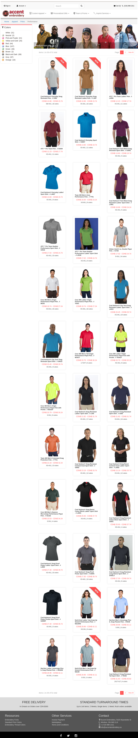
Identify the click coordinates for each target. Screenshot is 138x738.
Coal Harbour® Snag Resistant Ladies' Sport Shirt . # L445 (86, 412)
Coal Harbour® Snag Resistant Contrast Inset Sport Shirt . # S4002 (86, 466)
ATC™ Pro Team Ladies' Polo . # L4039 (120, 97)
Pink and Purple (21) (12, 38)
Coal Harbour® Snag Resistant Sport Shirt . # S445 (120, 412)
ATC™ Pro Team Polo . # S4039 (52, 149)
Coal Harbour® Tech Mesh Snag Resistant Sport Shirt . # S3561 (120, 149)
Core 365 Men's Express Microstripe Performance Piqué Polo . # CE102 (52, 514)
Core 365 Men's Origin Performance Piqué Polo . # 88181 (50, 301)
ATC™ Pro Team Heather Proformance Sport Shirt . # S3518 (50, 248)
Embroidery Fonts (12, 720)
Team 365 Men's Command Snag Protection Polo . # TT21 (52, 459)
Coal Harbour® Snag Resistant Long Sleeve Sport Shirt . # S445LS (120, 574)
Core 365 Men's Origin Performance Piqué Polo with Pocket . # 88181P (51, 407)
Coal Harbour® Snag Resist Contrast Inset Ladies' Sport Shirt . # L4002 (119, 466)
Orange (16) (8, 60)
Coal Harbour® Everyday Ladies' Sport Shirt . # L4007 (52, 193)
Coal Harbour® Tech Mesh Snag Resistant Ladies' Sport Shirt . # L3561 (120, 202)
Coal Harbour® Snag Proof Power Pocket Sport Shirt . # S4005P (51, 619)
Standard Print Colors (13, 722)
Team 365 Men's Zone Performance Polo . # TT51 (84, 196)
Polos (22, 22)
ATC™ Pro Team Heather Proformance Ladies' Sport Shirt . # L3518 (86, 253)
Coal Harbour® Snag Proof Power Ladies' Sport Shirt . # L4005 (51, 565)
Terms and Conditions (60, 725)
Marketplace (56, 722)
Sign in (8, 6)
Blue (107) (8, 46)
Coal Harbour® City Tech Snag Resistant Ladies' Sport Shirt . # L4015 (120, 307)
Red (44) (7, 44)
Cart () (117, 6)
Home (6, 22)
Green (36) (8, 49)
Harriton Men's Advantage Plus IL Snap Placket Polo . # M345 (120, 621)
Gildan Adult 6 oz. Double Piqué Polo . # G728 (120, 250)
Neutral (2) (8, 35)
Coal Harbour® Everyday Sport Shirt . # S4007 (86, 141)
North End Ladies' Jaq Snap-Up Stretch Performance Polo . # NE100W (86, 622)
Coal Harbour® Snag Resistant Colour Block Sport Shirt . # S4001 (120, 520)
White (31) (8, 33)
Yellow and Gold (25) (12, 41)
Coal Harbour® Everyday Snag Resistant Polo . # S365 (51, 97)
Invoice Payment (58, 720)
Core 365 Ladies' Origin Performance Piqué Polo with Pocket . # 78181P (119, 355)
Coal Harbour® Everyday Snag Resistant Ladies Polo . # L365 (86, 97)
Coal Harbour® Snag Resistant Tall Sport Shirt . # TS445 (120, 675)
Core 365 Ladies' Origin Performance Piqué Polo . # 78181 (84, 301)
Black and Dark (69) (11, 54)
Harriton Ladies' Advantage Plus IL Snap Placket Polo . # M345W (52, 669)
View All (131, 52)
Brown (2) (8, 52)
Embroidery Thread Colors (15, 725)
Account (22, 6)
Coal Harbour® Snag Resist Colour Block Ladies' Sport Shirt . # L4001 (86, 511)
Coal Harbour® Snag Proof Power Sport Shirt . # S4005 (84, 573)
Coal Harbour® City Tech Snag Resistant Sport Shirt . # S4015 (51, 360)
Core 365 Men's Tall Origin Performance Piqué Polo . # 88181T (84, 355)
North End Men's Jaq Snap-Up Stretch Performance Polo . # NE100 (85, 670)
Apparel (15, 22)
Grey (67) (7, 57)
